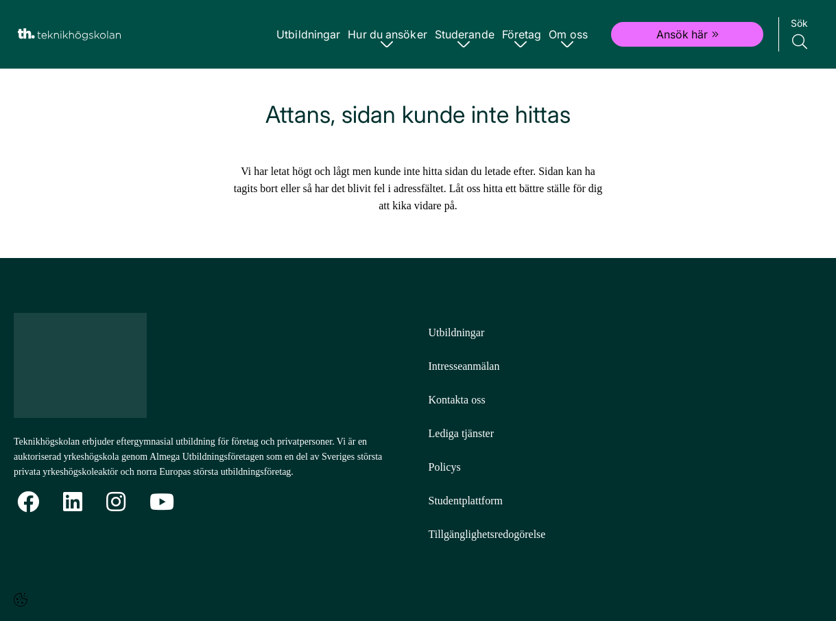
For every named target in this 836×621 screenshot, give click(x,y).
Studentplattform (466, 500)
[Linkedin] (72, 502)
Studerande (465, 34)
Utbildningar (310, 34)
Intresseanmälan (464, 366)
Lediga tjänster (461, 433)
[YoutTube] (162, 502)
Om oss (567, 34)
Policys (445, 467)
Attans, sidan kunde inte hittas (418, 114)
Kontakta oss (457, 400)
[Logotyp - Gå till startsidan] (88, 365)
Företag (522, 34)
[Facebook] (28, 502)
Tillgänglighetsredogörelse (487, 534)
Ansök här (687, 34)
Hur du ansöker (388, 34)
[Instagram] (116, 502)
